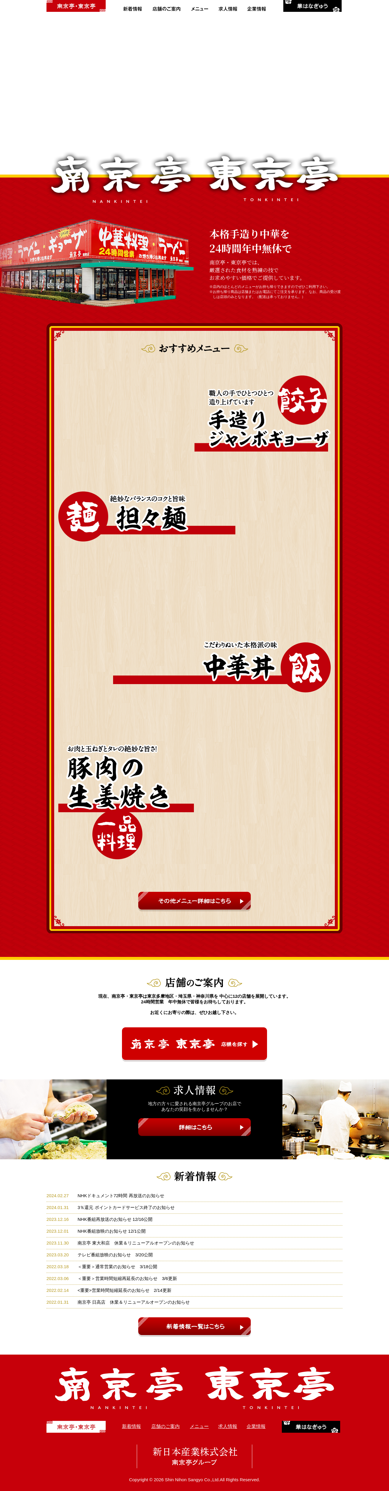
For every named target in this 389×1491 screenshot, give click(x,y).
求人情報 (227, 1426)
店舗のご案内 (165, 1426)
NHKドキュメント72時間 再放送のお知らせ (121, 1195)
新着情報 (131, 1426)
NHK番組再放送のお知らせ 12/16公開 (115, 1219)
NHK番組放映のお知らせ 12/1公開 (112, 1231)
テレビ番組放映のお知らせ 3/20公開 (115, 1254)
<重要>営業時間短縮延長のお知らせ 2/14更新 (124, 1290)
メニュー (199, 1426)
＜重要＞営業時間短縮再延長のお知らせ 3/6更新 (127, 1278)
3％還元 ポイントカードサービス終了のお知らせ (126, 1207)
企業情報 (256, 1426)
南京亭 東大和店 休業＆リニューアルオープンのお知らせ (136, 1242)
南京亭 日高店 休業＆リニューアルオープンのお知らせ (134, 1302)
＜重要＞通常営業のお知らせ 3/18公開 (117, 1266)
